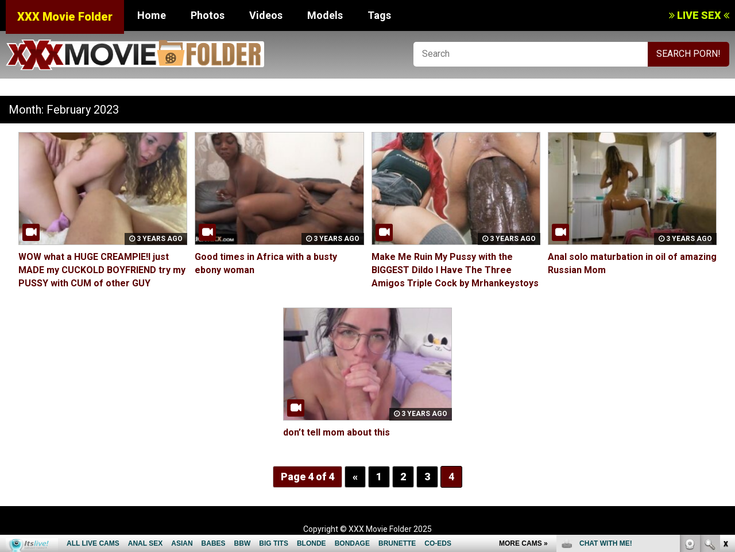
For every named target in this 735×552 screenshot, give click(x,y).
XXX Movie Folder (65, 17)
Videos (266, 15)
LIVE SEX (699, 15)
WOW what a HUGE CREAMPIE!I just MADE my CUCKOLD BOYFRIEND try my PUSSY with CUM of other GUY (101, 270)
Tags (379, 15)
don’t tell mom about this (336, 432)
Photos (208, 15)
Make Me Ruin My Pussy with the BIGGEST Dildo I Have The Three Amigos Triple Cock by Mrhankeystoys (455, 270)
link (725, 373)
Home (151, 15)
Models (325, 15)
